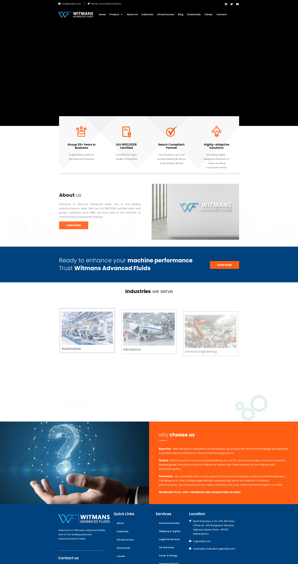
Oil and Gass (166, 547)
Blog (180, 14)
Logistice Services (169, 539)
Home (102, 14)
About (120, 523)
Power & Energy (168, 555)
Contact (221, 14)
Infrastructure (165, 14)
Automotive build (169, 523)
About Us (132, 14)
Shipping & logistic (170, 531)
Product (116, 14)
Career (208, 14)
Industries (147, 14)
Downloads (194, 14)
